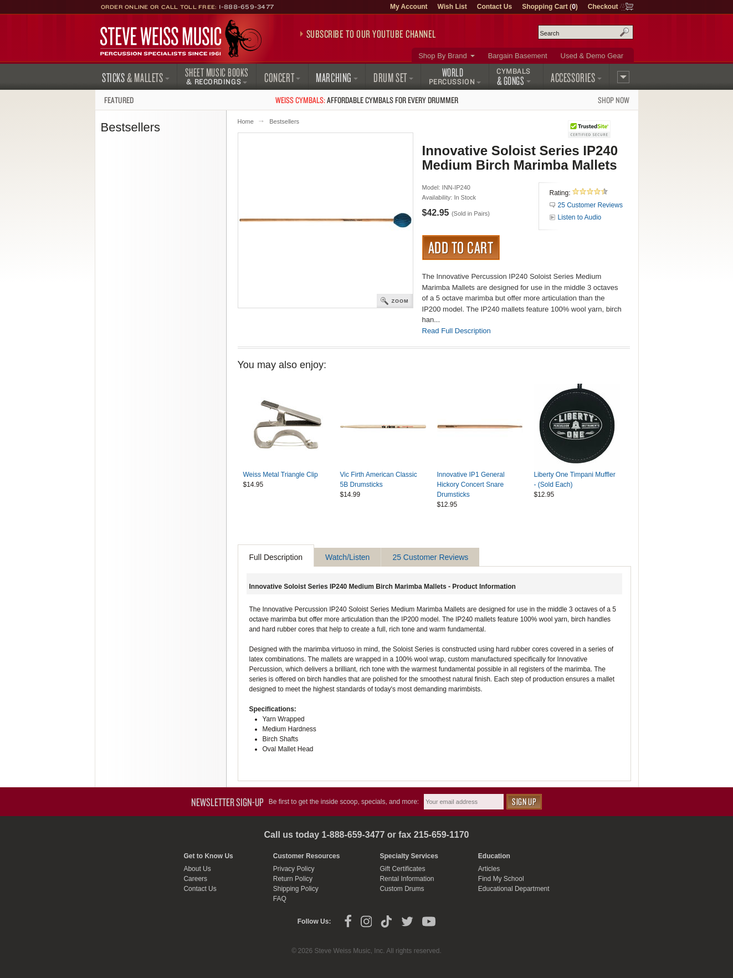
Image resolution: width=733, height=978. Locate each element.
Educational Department (514, 889)
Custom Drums (402, 889)
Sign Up (524, 801)
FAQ (279, 899)
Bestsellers (284, 121)
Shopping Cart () (550, 7)
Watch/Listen (347, 557)
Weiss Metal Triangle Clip (280, 474)
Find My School (501, 879)
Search (624, 32)
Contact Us (494, 7)
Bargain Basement (517, 56)
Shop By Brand (442, 56)
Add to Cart (461, 247)
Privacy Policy (294, 869)
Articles (489, 869)
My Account (409, 7)
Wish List (452, 7)
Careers (195, 879)
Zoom (400, 301)
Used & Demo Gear (592, 56)
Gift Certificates (402, 869)
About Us (197, 869)
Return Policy (292, 879)
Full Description (276, 557)
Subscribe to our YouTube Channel (371, 34)
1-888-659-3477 (246, 7)
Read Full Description (456, 331)
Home (246, 121)
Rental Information (407, 879)
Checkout (603, 7)
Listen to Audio (580, 217)
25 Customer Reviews (590, 205)
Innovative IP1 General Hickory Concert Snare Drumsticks (471, 484)
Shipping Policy (296, 889)
